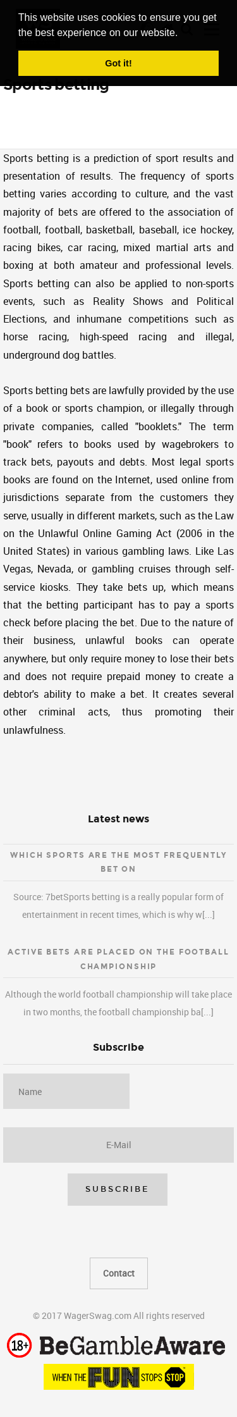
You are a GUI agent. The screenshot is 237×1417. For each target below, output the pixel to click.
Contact (119, 1273)
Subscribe (117, 1189)
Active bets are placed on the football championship (118, 959)
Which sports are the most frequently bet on (118, 862)
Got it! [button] (118, 63)
